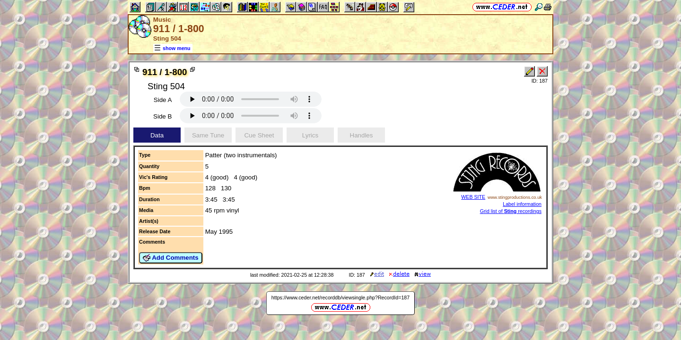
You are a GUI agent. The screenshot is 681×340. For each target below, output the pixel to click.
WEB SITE (473, 197)
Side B (162, 116)
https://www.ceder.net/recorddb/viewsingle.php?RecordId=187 (340, 297)
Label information (522, 204)
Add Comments (171, 258)
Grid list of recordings (510, 211)
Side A (163, 99)
